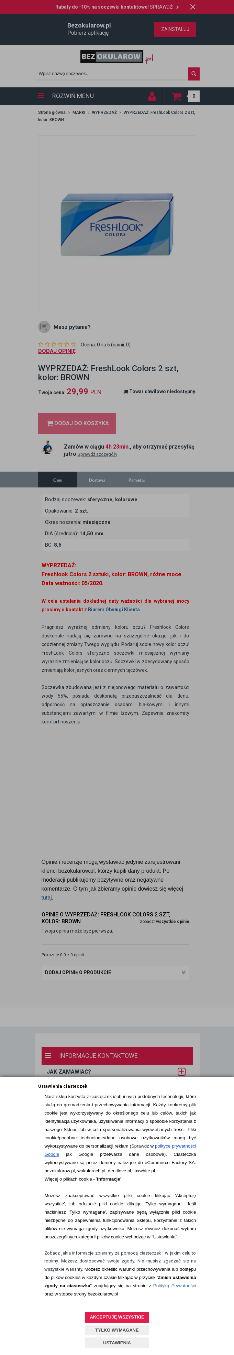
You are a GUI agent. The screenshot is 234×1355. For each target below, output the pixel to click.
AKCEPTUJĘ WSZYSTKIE (117, 1317)
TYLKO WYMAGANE (116, 1330)
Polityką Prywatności (174, 1285)
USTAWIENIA (117, 1342)
